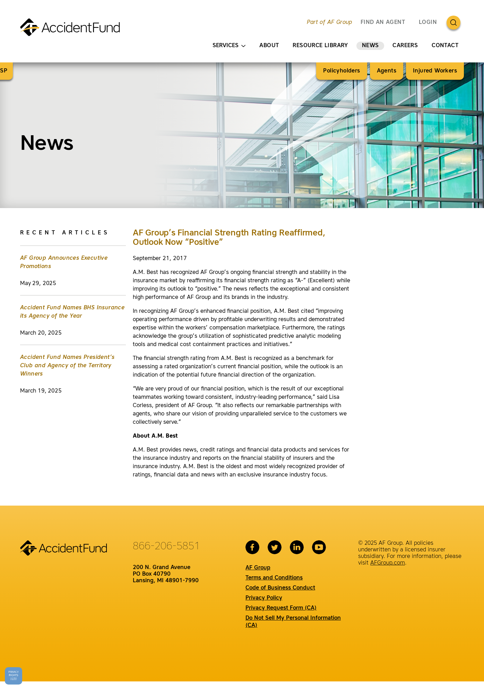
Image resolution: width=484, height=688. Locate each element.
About (269, 46)
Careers (405, 46)
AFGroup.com (387, 563)
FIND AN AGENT (383, 22)
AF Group (257, 568)
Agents (386, 71)
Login (428, 22)
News (370, 46)
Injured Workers (435, 71)
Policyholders (341, 71)
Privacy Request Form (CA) (281, 608)
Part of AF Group (329, 22)
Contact (445, 46)
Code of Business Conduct (280, 588)
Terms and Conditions (274, 578)
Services (229, 46)
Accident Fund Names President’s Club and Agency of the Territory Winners (67, 366)
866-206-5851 (166, 546)
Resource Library (320, 46)
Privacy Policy (263, 598)
